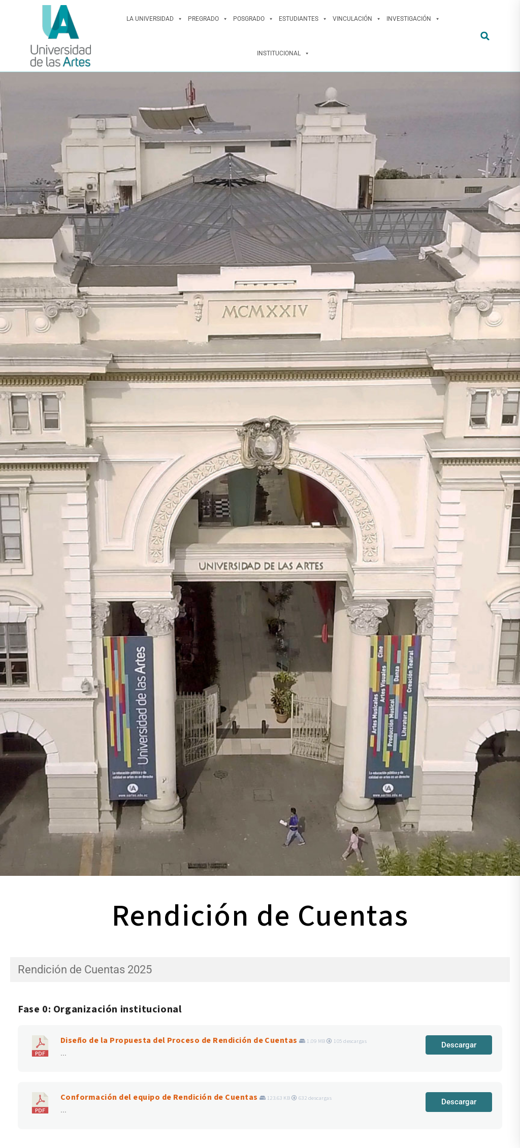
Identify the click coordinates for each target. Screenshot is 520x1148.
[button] (485, 36)
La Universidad (154, 19)
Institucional (283, 53)
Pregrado (208, 19)
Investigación (413, 19)
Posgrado (253, 19)
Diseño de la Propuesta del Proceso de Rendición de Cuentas (179, 1040)
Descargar (458, 1044)
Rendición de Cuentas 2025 (85, 969)
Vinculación (357, 19)
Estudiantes (303, 19)
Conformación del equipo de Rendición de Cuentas (159, 1097)
